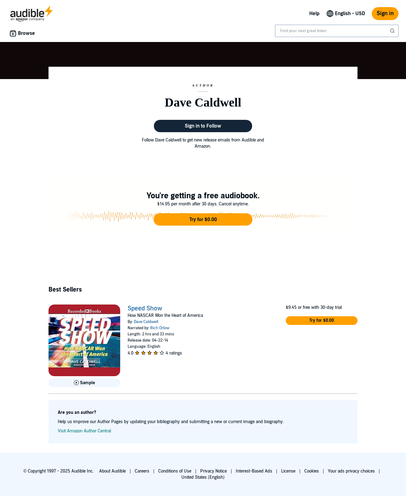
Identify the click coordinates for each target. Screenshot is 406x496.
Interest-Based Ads (254, 471)
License (288, 471)
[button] (203, 219)
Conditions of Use (174, 471)
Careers (142, 471)
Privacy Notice (213, 471)
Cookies (311, 471)
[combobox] (337, 31)
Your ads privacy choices (351, 471)
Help (314, 14)
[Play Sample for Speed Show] (84, 383)
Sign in (385, 13)
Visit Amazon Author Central (84, 431)
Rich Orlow (159, 328)
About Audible (112, 471)
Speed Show (145, 308)
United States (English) (203, 477)
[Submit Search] (393, 31)
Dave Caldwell (146, 321)
